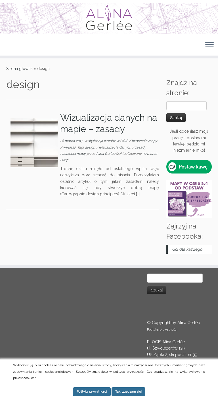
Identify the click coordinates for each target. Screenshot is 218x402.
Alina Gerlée (105, 154)
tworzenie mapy (144, 141)
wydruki (69, 147)
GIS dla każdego (187, 249)
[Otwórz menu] (209, 45)
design (90, 147)
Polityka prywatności (162, 329)
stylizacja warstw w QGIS (108, 141)
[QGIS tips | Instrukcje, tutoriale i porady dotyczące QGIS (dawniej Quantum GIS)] (109, 18)
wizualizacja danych (115, 147)
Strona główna (19, 68)
